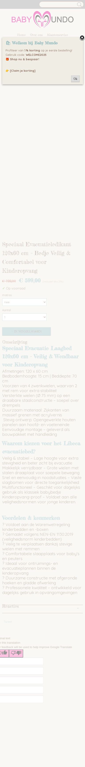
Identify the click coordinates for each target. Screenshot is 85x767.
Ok (75, 79)
